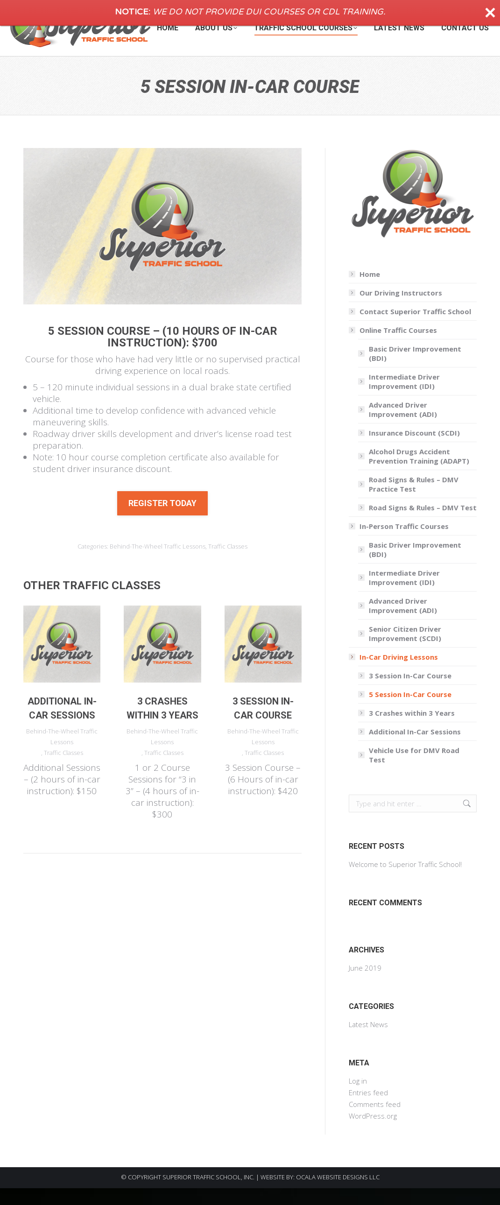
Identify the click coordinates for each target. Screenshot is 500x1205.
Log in (358, 1097)
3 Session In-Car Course (410, 692)
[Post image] (61, 660)
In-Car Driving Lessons (394, 673)
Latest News (368, 1041)
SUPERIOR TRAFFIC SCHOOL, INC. (208, 1194)
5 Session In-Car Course (410, 711)
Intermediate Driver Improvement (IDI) (404, 398)
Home (369, 291)
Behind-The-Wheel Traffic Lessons (157, 563)
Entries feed (368, 1109)
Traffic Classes (227, 563)
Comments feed (375, 1121)
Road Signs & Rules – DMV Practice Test (413, 501)
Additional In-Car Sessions (415, 748)
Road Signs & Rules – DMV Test (423, 524)
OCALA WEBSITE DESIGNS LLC (338, 1194)
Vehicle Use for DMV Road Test (414, 771)
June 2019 (365, 984)
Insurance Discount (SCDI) (414, 449)
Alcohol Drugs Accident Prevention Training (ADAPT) (419, 473)
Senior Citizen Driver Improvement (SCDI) (405, 650)
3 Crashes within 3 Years (412, 729)
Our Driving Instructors (400, 309)
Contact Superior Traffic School (415, 328)
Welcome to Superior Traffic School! (405, 881)
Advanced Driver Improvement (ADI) (403, 426)
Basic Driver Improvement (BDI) (415, 370)
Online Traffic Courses (393, 347)
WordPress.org (373, 1132)
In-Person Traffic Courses (399, 543)
